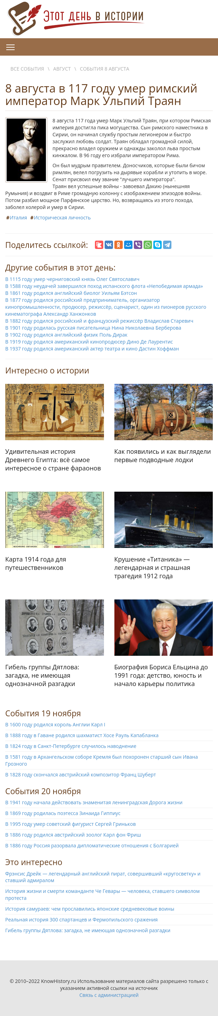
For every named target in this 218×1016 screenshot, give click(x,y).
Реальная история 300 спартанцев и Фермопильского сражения (81, 919)
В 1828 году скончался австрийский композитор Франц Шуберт (80, 774)
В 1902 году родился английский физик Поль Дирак (66, 334)
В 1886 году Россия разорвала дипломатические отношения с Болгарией (92, 845)
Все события (27, 68)
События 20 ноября (43, 791)
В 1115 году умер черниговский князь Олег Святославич (72, 279)
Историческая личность (62, 217)
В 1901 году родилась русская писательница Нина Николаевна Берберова (93, 327)
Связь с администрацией (108, 995)
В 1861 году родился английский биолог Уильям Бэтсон (71, 293)
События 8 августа (104, 68)
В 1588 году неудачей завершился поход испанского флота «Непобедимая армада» (104, 286)
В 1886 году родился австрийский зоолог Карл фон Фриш (73, 834)
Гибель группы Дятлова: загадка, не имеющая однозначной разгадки (87, 930)
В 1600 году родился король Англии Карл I (55, 724)
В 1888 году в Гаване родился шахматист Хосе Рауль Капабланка (82, 735)
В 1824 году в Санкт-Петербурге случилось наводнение (70, 746)
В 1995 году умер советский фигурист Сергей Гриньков (70, 824)
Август (62, 68)
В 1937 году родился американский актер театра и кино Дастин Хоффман (92, 348)
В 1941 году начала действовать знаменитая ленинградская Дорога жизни (94, 802)
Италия (18, 217)
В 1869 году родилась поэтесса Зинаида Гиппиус (62, 813)
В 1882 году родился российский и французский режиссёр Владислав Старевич (99, 320)
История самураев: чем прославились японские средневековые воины (89, 908)
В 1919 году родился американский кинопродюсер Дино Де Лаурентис (89, 341)
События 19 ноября (43, 713)
